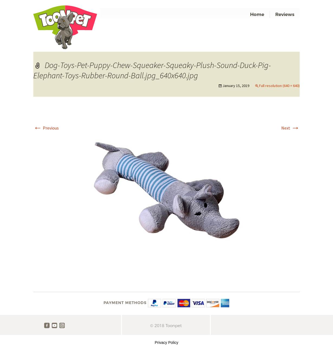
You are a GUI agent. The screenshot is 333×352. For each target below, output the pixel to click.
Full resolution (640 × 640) (279, 85)
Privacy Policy (166, 342)
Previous (46, 128)
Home (257, 14)
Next (290, 128)
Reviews (284, 14)
